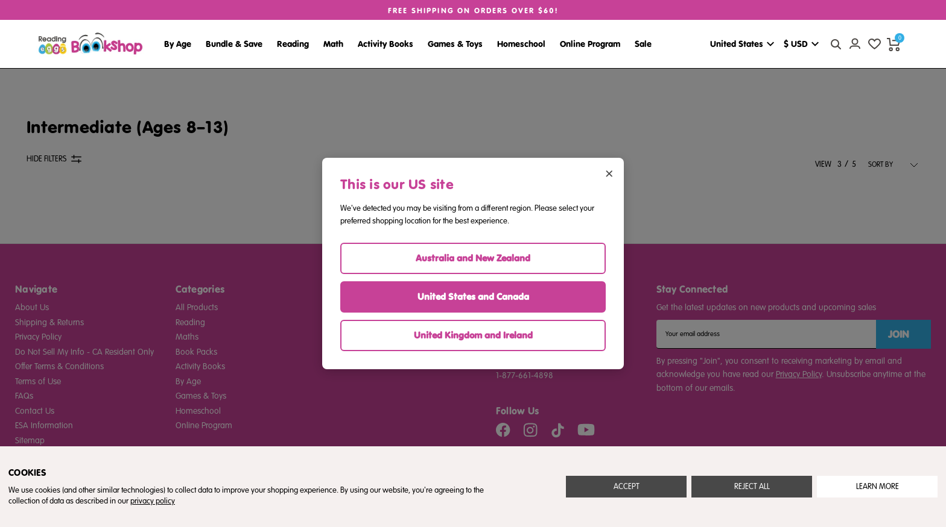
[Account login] (855, 44)
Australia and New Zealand (473, 258)
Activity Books (385, 44)
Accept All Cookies (626, 486)
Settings (877, 486)
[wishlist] (874, 44)
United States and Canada (473, 296)
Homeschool (521, 44)
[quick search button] (835, 44)
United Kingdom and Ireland (473, 335)
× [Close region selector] (609, 172)
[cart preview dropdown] (893, 44)
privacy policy (152, 501)
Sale (643, 44)
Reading (293, 44)
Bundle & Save (234, 44)
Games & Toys (455, 44)
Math (333, 44)
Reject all (752, 486)
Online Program (590, 44)
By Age (177, 44)
